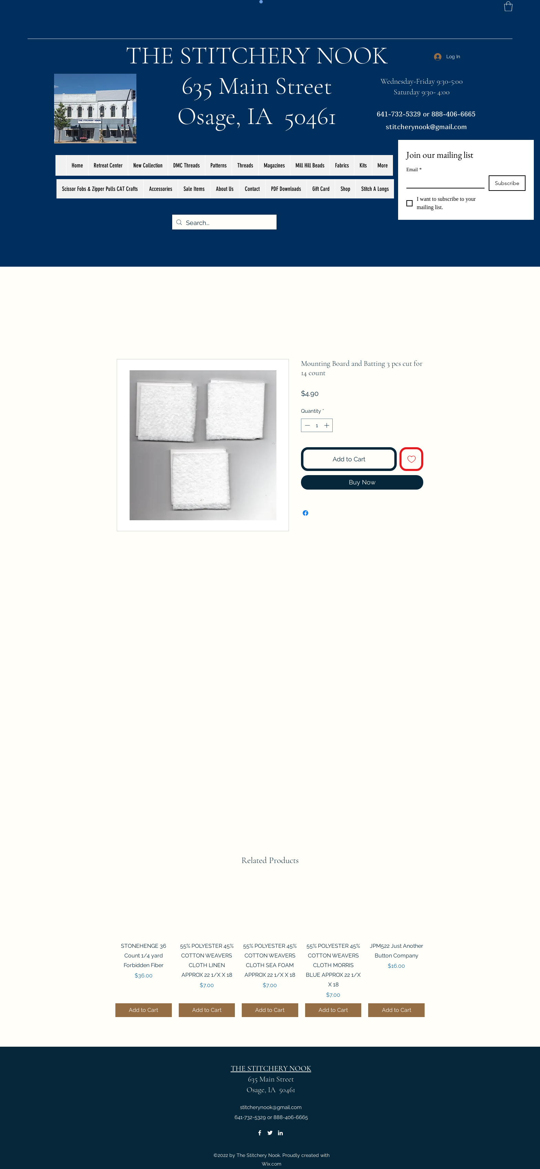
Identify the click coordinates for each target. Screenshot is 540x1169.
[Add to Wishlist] (411, 459)
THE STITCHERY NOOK (257, 55)
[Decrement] (306, 425)
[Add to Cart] (143, 1010)
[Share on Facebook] (305, 513)
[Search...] (224, 223)
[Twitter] (270, 1132)
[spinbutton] (317, 425)
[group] (270, 948)
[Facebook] (259, 1132)
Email (414, 170)
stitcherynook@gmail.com (426, 127)
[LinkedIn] (280, 1132)
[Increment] (327, 425)
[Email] (443, 181)
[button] (508, 6)
